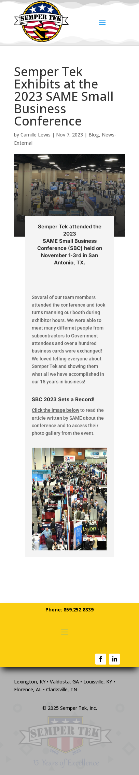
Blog (93, 134)
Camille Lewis (35, 134)
